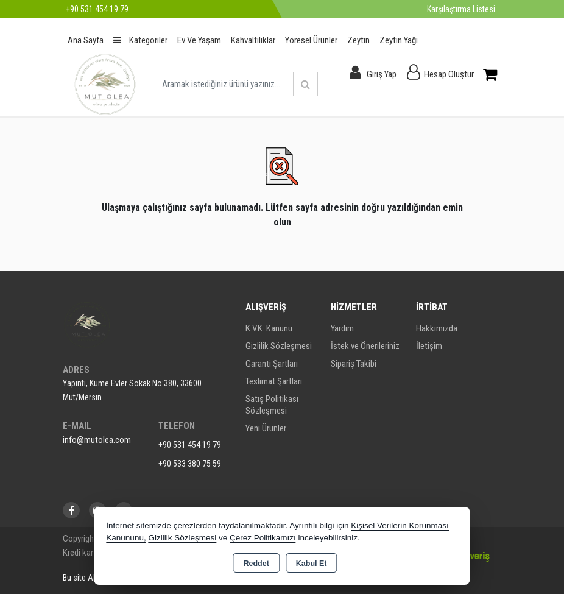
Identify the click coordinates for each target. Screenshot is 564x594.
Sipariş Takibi (353, 363)
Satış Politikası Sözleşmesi (271, 405)
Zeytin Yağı (398, 40)
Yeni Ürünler (265, 428)
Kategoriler (140, 40)
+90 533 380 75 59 (189, 463)
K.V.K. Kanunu (268, 328)
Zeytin (358, 40)
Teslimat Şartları (273, 381)
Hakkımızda (436, 328)
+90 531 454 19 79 (189, 445)
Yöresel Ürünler (311, 40)
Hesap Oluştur (449, 74)
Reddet (256, 563)
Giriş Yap (382, 74)
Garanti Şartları (271, 363)
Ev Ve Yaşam (199, 40)
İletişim (429, 346)
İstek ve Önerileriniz (365, 346)
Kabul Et (311, 563)
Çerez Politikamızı (263, 537)
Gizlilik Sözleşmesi (278, 346)
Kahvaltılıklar (253, 40)
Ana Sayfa (86, 40)
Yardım (342, 328)
